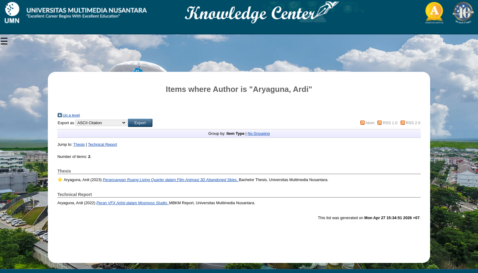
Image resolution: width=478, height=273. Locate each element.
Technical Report (102, 144)
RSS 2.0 (413, 123)
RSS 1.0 (390, 123)
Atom (370, 123)
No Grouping (259, 133)
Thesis (79, 144)
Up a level (71, 115)
